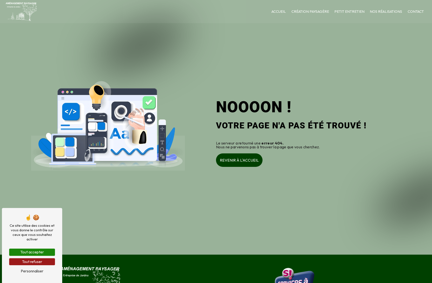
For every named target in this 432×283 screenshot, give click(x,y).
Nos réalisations (386, 11)
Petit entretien (349, 11)
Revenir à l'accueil (239, 160)
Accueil (278, 11)
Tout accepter (32, 252)
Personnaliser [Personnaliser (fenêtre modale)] (32, 271)
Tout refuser (32, 261)
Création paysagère (310, 11)
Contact (415, 11)
